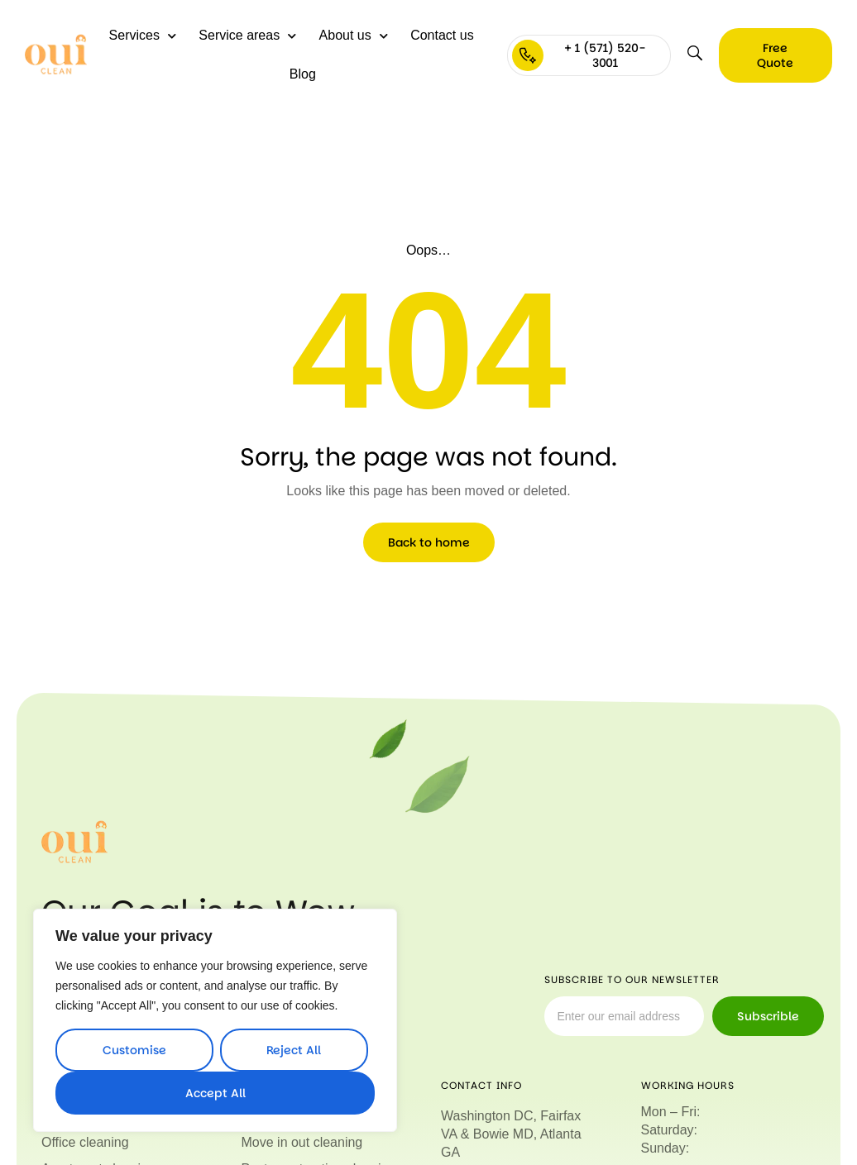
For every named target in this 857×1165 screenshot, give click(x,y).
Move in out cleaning (302, 1142)
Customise (134, 1050)
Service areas (247, 36)
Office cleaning (85, 1142)
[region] (215, 1020)
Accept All (215, 1093)
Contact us (441, 35)
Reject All (293, 1050)
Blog (303, 74)
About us (353, 36)
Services (142, 36)
